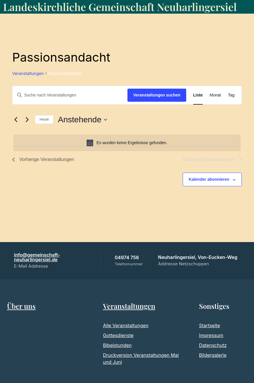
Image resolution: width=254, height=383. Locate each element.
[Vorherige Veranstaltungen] (15, 119)
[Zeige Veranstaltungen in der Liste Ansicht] (198, 95)
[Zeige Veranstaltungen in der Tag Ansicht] (231, 95)
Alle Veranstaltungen (125, 325)
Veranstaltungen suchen (156, 95)
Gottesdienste (118, 335)
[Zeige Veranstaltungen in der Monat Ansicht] (215, 95)
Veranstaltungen (28, 73)
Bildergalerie (212, 355)
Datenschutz (213, 345)
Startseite (209, 325)
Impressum (211, 335)
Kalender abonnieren (209, 179)
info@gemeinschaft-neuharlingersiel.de (37, 257)
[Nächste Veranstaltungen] (27, 119)
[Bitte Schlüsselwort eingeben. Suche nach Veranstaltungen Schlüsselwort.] (70, 95)
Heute (44, 119)
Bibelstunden (117, 345)
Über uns (21, 306)
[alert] (127, 143)
